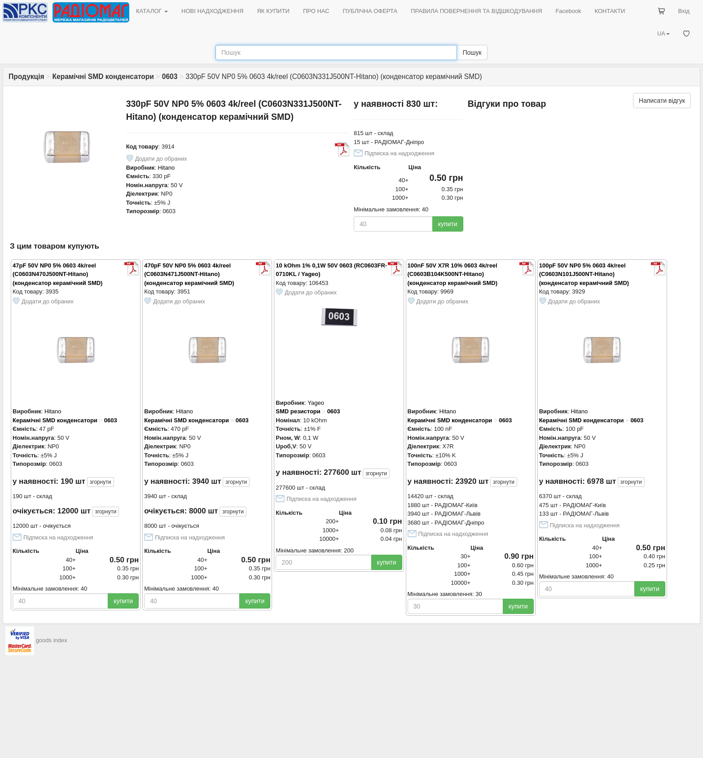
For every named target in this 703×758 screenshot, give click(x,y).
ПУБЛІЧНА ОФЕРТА (370, 11)
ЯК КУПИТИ (273, 11)
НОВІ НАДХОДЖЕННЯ (212, 11)
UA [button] (663, 33)
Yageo (316, 402)
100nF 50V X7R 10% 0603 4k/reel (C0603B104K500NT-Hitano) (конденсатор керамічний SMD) (452, 274)
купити (447, 224)
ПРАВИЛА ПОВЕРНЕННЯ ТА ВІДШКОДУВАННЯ (476, 11)
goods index (51, 640)
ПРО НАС (316, 11)
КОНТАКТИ (609, 11)
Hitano (166, 167)
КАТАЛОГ (152, 11)
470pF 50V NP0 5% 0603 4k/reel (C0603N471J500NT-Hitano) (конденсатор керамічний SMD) (189, 274)
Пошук (471, 52)
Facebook (568, 11)
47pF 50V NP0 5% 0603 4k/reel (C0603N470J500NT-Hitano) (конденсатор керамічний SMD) (57, 274)
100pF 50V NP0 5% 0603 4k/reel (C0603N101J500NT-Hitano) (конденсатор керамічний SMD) (584, 274)
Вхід (684, 11)
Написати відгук (662, 100)
